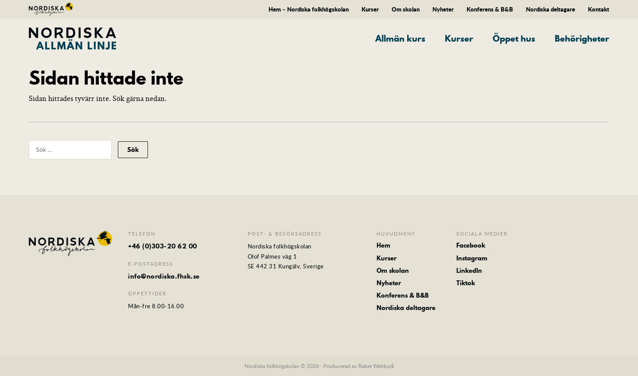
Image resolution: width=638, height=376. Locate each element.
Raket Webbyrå (376, 365)
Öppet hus (514, 38)
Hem (383, 245)
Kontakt (598, 9)
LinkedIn (469, 271)
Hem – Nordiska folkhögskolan (308, 9)
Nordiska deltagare (550, 9)
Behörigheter (582, 38)
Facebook (470, 245)
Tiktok (465, 283)
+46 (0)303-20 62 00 (162, 246)
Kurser (370, 9)
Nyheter (443, 9)
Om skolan (406, 9)
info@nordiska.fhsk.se (164, 276)
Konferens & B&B (490, 9)
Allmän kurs (400, 38)
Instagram (471, 258)
